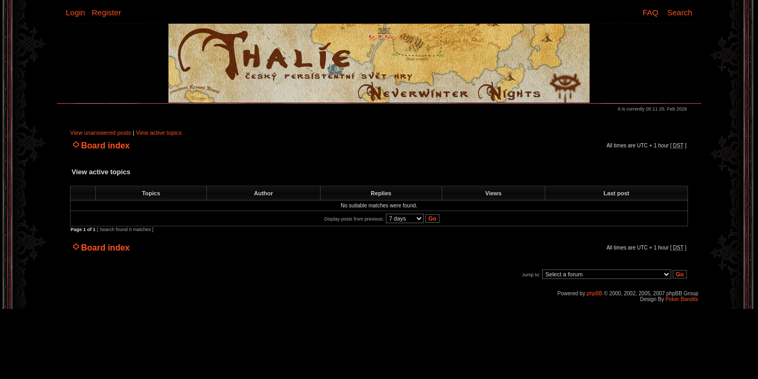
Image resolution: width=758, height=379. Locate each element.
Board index (105, 145)
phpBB (594, 293)
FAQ (651, 12)
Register (106, 12)
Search (679, 12)
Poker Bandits (681, 299)
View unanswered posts (100, 132)
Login (75, 12)
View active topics (159, 132)
